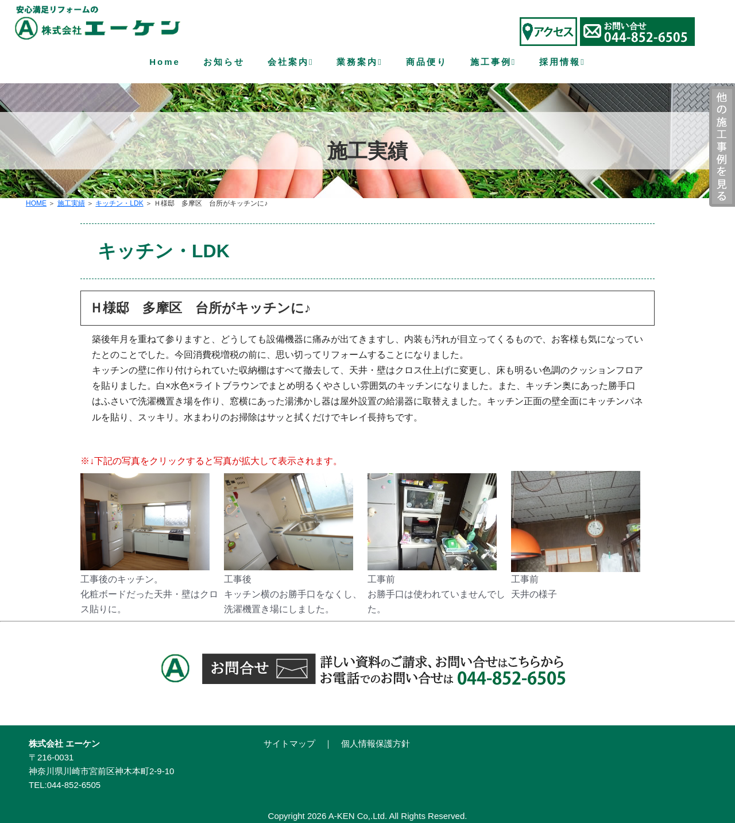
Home (164, 62)
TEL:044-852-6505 (64, 785)
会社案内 (291, 62)
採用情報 (562, 62)
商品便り (426, 62)
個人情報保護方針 (375, 743)
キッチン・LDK (119, 203)
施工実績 (71, 203)
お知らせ (224, 62)
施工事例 (493, 62)
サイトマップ (289, 743)
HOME (36, 203)
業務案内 (359, 62)
